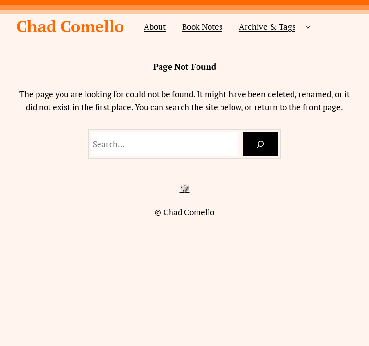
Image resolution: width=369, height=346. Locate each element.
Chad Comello (70, 26)
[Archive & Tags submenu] (308, 26)
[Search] (260, 144)
